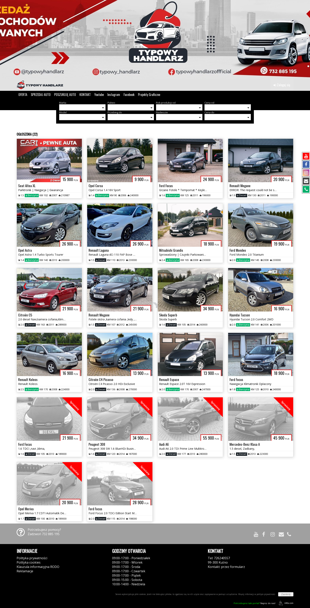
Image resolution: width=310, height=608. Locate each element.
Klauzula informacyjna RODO (38, 567)
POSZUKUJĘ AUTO (65, 94)
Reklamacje (25, 571)
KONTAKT (85, 94)
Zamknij (285, 594)
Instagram (113, 94)
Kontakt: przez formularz (226, 567)
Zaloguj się (281, 85)
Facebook (129, 94)
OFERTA (22, 94)
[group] (155, 39)
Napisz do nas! (254, 603)
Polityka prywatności (32, 558)
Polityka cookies (29, 562)
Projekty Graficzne (149, 94)
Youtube (99, 94)
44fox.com (285, 603)
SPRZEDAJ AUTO (41, 94)
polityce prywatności (266, 594)
